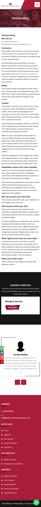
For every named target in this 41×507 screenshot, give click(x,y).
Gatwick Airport (10, 484)
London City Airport (11, 489)
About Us (7, 435)
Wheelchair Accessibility (13, 464)
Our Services (9, 439)
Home (6, 430)
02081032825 (7, 411)
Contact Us (8, 447)
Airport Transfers (10, 443)
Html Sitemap (7, 504)
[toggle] (37, 4)
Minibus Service (13, 301)
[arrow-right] (23, 382)
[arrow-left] (17, 382)
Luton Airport (9, 480)
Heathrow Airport (10, 476)
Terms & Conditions (32, 504)
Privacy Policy (18, 504)
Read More (12, 307)
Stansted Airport (10, 493)
